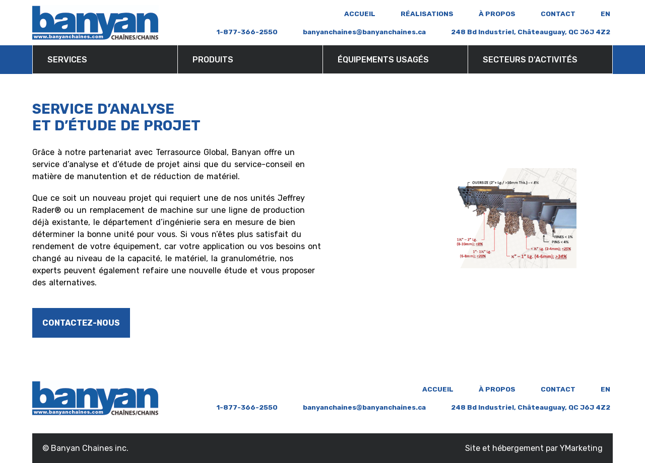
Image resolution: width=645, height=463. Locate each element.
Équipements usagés (383, 59)
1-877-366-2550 (247, 32)
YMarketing (581, 448)
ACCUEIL (359, 14)
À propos (497, 14)
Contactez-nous (81, 323)
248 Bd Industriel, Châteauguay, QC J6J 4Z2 (530, 32)
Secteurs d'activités (530, 59)
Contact (558, 14)
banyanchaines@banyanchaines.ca (364, 32)
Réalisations (427, 14)
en (605, 14)
